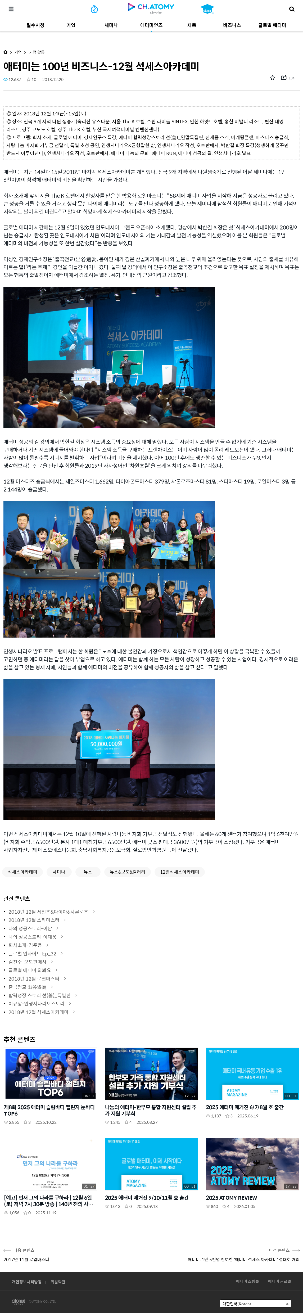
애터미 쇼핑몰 (247, 1281)
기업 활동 (36, 52)
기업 (18, 52)
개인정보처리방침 (27, 1282)
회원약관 (58, 1282)
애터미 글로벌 (279, 1281)
